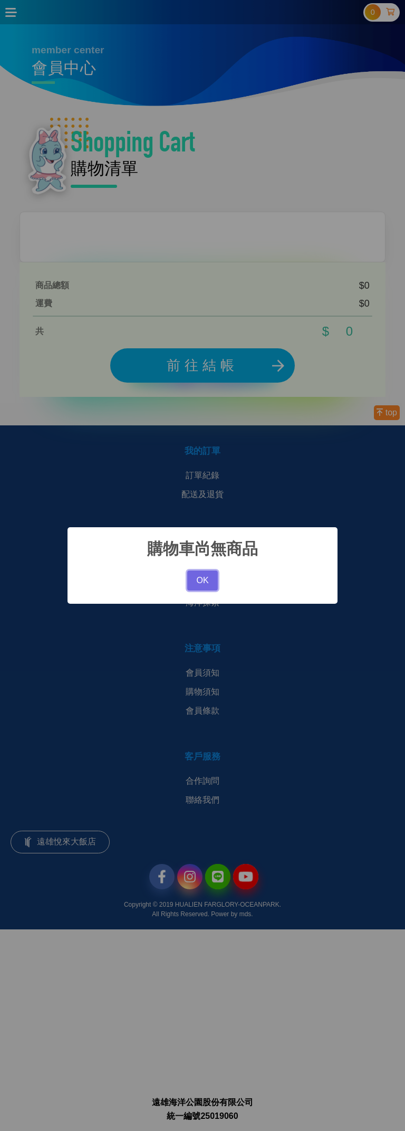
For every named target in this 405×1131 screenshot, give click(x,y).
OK (202, 580)
